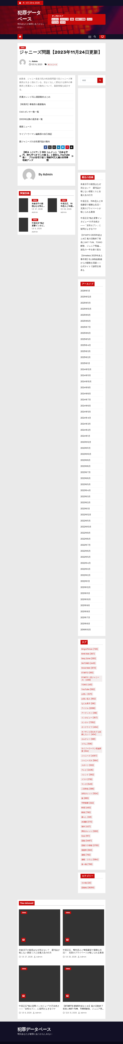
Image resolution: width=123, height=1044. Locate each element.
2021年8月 (85, 611)
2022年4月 (86, 563)
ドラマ (62, 22)
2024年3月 (86, 423)
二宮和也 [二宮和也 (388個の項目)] (87, 788)
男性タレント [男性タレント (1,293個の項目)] (89, 831)
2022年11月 (86, 520)
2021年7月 (85, 617)
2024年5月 (86, 411)
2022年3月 (85, 569)
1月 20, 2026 (67, 209)
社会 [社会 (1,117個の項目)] (85, 836)
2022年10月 (86, 526)
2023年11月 (86, 448)
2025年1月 (85, 363)
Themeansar (22, 1039)
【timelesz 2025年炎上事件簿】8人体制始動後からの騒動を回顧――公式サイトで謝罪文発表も (91, 263)
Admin (35, 61)
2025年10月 (86, 308)
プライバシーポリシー (96, 1038)
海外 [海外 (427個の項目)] (86, 826)
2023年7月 (86, 472)
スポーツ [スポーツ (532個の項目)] (87, 765)
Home (83, 1038)
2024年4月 (86, 417)
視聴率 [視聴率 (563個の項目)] (86, 850)
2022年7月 (86, 544)
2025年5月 (86, 339)
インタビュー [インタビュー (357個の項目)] (89, 717)
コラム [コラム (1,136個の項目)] (86, 743)
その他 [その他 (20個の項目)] (86, 883)
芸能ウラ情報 (80, 19)
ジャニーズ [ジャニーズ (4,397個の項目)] (89, 755)
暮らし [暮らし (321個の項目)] (86, 817)
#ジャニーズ (52, 64)
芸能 (71, 19)
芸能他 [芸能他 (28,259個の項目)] (87, 887)
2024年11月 (86, 375)
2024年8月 (86, 393)
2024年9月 (86, 387)
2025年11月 (86, 302)
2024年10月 (86, 381)
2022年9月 (85, 532)
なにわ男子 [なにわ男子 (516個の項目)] (88, 703)
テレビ (89, 19)
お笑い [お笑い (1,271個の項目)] (86, 694)
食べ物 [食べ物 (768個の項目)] (87, 864)
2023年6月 (86, 478)
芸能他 (22, 48)
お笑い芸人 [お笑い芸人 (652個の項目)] (88, 698)
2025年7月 (86, 327)
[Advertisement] (92, 129)
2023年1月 (85, 508)
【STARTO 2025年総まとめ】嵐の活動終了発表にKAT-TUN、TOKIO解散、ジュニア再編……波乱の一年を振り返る (91, 242)
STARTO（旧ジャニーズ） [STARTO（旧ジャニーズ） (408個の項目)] (90, 678)
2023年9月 (85, 460)
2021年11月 (85, 593)
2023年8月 (86, 466)
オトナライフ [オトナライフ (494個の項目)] (89, 727)
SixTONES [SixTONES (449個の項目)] (88, 663)
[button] (95, 36)
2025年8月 (86, 320)
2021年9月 (85, 605)
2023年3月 (85, 496)
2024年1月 (85, 435)
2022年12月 (86, 514)
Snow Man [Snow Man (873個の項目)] (88, 668)
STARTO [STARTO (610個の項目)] (87, 672)
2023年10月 (86, 454)
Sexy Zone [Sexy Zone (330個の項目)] (88, 658)
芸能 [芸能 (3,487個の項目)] (86, 840)
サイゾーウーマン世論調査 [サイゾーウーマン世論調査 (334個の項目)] (91, 749)
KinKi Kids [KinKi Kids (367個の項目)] (88, 653)
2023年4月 (86, 490)
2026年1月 (85, 290)
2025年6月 (86, 333)
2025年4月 (86, 345)
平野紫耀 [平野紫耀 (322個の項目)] (87, 803)
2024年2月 (86, 429)
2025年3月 (86, 351)
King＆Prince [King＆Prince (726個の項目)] (89, 649)
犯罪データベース (34, 1020)
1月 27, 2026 (38, 209)
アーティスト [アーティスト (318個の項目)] (89, 713)
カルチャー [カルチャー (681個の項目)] (88, 739)
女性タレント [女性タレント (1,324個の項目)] (89, 793)
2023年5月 (86, 484)
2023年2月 (85, 502)
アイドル (55, 22)
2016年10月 (86, 629)
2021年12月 (86, 587)
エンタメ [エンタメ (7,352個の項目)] (88, 722)
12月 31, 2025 (71, 1003)
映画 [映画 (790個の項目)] (86, 812)
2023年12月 (86, 442)
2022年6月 (86, 550)
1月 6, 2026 (38, 228)
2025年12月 (86, 296)
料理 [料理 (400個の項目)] (86, 807)
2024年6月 (86, 405)
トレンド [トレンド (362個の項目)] (87, 774)
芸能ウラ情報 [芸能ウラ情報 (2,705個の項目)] (90, 845)
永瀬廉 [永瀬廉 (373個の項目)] (86, 822)
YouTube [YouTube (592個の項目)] (88, 689)
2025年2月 (86, 357)
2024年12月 (86, 369)
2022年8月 (86, 538)
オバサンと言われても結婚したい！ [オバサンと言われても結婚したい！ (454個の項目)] (91, 733)
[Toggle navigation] (90, 37)
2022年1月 (85, 581)
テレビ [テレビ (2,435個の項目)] (87, 770)
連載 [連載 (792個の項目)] (86, 855)
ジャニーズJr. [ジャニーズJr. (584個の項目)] (89, 760)
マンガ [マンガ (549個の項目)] (87, 784)
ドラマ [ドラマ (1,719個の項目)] (86, 779)
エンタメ (55, 19)
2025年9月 (86, 314)
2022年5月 (86, 556)
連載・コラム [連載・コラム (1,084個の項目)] (90, 859)
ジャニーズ (64, 19)
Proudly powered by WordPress (30, 1037)
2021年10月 (86, 599)
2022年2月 (85, 575)
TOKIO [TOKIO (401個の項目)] (86, 684)
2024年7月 (86, 399)
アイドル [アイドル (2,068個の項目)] (88, 708)
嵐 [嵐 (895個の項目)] (85, 798)
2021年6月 (85, 623)
